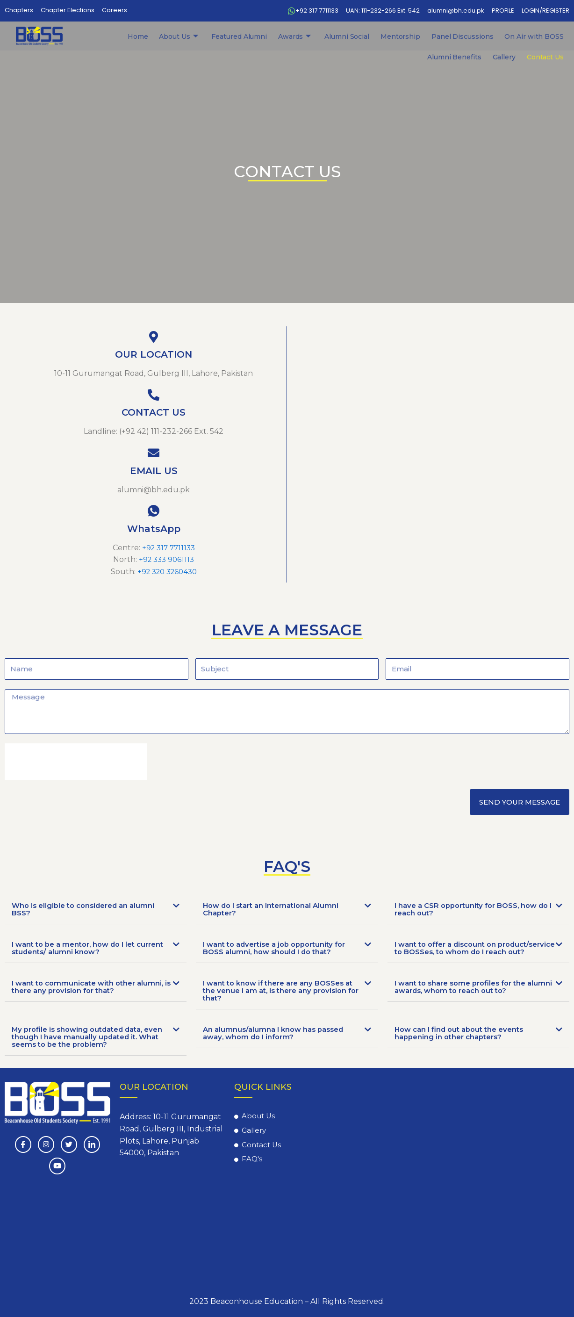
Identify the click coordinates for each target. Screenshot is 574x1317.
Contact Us (550, 36)
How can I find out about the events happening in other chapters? (464, 1040)
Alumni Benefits (482, 36)
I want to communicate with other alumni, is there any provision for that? (85, 994)
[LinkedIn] (92, 1144)
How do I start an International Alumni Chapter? (276, 909)
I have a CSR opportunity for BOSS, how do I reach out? (471, 909)
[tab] (96, 909)
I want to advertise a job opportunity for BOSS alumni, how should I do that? (280, 948)
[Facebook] (23, 1144)
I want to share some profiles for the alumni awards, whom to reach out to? (468, 994)
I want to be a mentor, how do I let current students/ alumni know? (78, 948)
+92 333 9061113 (166, 559)
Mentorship (320, 36)
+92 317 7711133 (168, 547)
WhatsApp (153, 528)
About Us (146, 36)
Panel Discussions (370, 36)
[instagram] (46, 1144)
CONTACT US (154, 412)
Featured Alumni (194, 36)
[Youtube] (57, 1166)
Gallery (520, 36)
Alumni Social (279, 36)
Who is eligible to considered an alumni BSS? (87, 909)
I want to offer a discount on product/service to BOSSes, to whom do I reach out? (473, 952)
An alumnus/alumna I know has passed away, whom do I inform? (277, 1040)
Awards (239, 36)
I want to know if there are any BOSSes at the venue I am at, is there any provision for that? (279, 998)
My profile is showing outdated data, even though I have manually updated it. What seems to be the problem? (88, 1044)
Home (114, 36)
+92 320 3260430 (167, 571)
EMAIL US (154, 470)
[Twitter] (69, 1144)
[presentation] (76, 761)
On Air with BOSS (428, 36)
